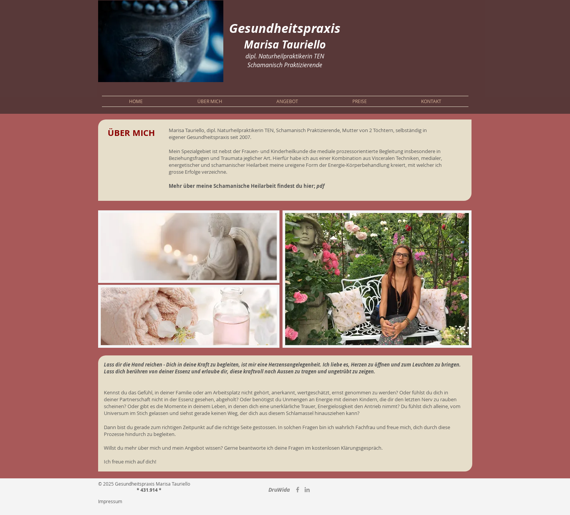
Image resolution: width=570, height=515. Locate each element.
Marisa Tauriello (285, 44)
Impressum (110, 501)
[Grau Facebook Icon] (297, 489)
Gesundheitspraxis (285, 28)
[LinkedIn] (307, 489)
